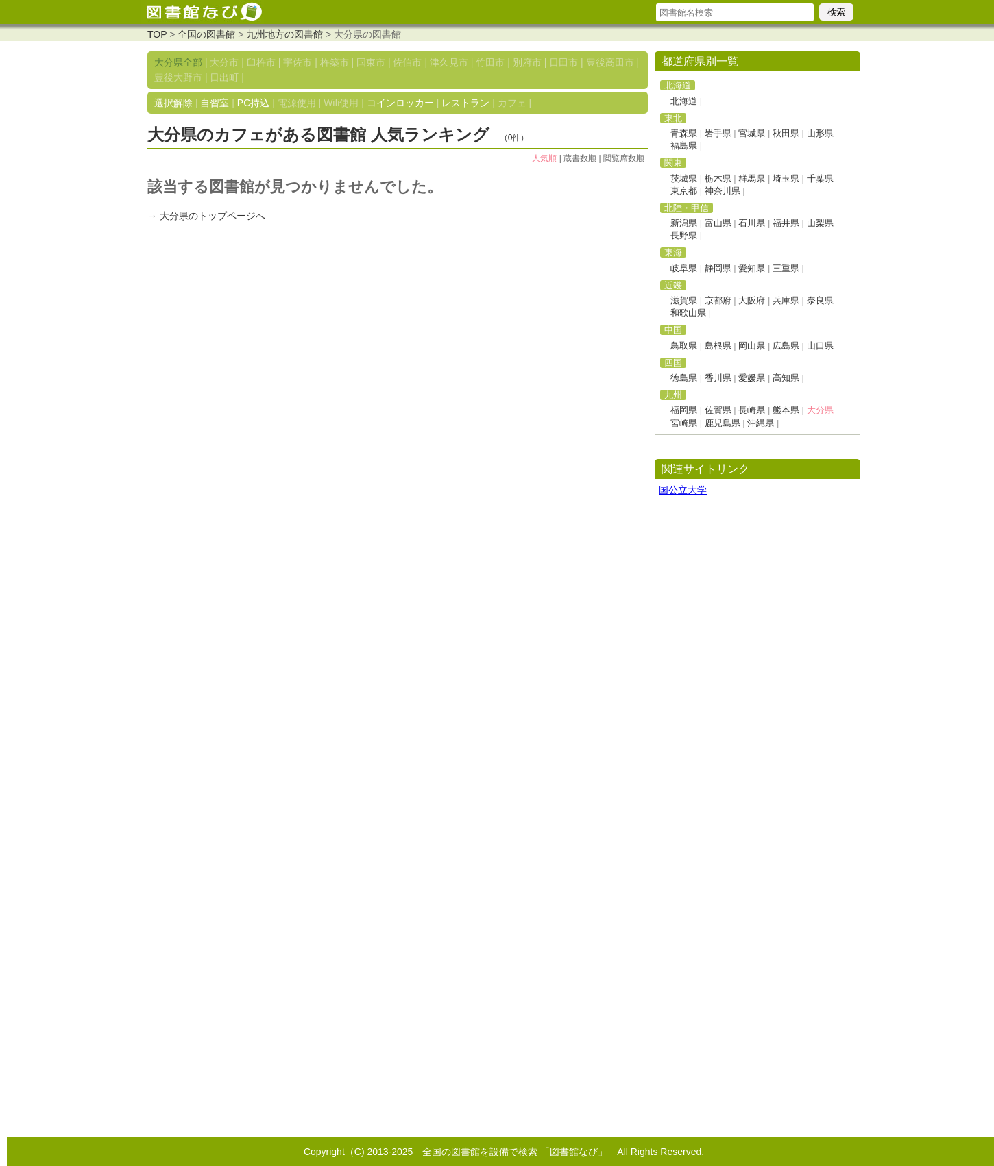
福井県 (786, 223)
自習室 (214, 102)
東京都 (683, 191)
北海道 (683, 101)
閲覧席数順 (623, 158)
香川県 (718, 378)
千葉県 (820, 178)
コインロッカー (400, 102)
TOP (157, 34)
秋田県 (786, 133)
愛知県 (751, 268)
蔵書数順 (579, 158)
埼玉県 (786, 178)
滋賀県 (683, 300)
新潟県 (683, 223)
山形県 (820, 133)
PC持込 (253, 102)
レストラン (465, 102)
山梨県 (820, 223)
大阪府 (751, 300)
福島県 (683, 145)
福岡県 (683, 410)
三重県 (786, 268)
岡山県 (751, 345)
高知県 (786, 378)
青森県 (683, 133)
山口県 (820, 345)
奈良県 (820, 300)
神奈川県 (722, 191)
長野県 (683, 235)
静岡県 (718, 268)
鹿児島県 (722, 423)
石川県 (751, 223)
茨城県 (683, 178)
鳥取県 (683, 345)
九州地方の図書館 (284, 34)
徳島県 (683, 378)
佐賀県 (718, 410)
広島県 (786, 345)
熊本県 (786, 410)
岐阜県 (683, 268)
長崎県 (751, 410)
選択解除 (173, 102)
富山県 (718, 223)
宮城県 (751, 133)
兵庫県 (786, 300)
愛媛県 (751, 378)
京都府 (718, 300)
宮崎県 (683, 423)
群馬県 (751, 178)
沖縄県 (760, 423)
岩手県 (718, 133)
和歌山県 (688, 313)
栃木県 (718, 178)
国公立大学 (683, 489)
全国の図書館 (206, 34)
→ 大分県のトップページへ (206, 215)
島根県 (718, 345)
